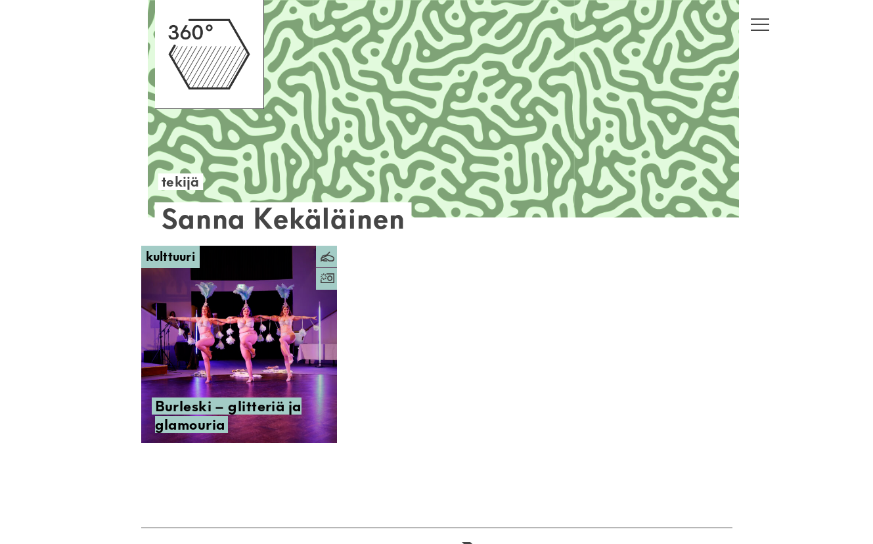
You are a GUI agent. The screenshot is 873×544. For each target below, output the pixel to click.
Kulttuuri (171, 256)
